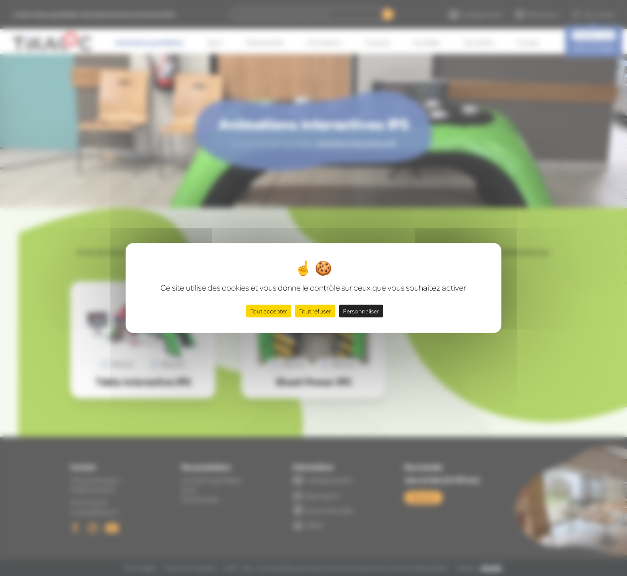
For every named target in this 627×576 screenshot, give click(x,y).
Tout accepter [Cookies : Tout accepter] (268, 311)
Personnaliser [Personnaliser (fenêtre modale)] (361, 311)
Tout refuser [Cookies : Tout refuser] (315, 311)
